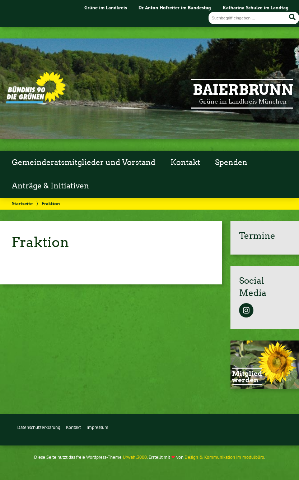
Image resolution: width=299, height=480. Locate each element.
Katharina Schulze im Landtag (256, 7)
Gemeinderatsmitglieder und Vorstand (83, 162)
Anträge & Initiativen (50, 186)
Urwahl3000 (135, 457)
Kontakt (185, 162)
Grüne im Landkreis (105, 7)
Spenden (231, 162)
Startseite (22, 203)
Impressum (97, 427)
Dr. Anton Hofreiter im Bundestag (175, 7)
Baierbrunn (243, 90)
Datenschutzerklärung (38, 427)
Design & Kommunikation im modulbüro (224, 457)
